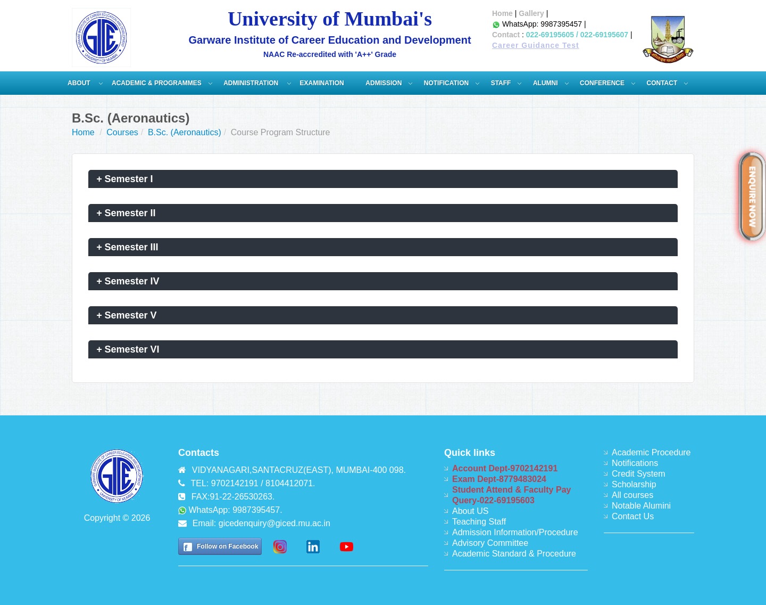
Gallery (531, 13)
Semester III (127, 247)
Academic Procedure (651, 452)
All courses (632, 495)
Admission (383, 83)
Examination (322, 83)
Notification (446, 83)
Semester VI (128, 349)
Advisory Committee (490, 542)
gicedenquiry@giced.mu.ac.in (274, 523)
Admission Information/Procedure (515, 532)
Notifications (635, 463)
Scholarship (634, 484)
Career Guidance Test (535, 45)
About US (470, 511)
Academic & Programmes (157, 83)
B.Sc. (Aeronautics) (184, 132)
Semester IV (128, 281)
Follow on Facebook (227, 546)
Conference (602, 83)
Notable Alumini (641, 505)
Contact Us (633, 516)
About (80, 83)
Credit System (638, 473)
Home (502, 13)
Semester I (124, 179)
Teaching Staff (479, 521)
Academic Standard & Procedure (514, 553)
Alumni (545, 83)
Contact (506, 34)
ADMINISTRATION (251, 83)
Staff (501, 83)
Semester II (126, 213)
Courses (122, 132)
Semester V (126, 315)
